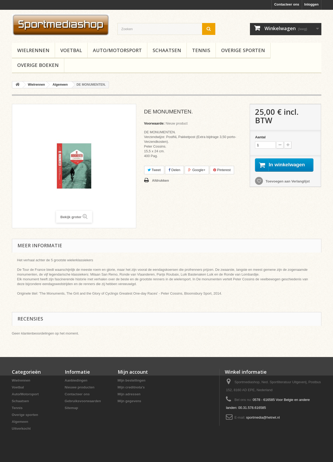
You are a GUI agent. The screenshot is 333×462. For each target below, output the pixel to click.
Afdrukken (160, 180)
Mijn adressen (129, 394)
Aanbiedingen (76, 380)
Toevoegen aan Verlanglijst (286, 188)
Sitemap (71, 408)
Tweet (154, 170)
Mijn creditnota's (131, 387)
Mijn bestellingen (131, 380)
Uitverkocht (21, 429)
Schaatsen (167, 50)
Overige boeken (38, 65)
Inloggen (311, 4)
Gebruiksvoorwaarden (83, 401)
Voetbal (71, 50)
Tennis (201, 50)
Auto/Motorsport (117, 50)
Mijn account (133, 372)
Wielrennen (33, 50)
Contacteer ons (286, 4)
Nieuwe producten (80, 387)
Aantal (260, 137)
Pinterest (222, 170)
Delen (174, 170)
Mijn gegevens (130, 401)
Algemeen (20, 422)
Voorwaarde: (154, 123)
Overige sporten (243, 50)
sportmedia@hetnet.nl (263, 417)
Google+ (196, 170)
